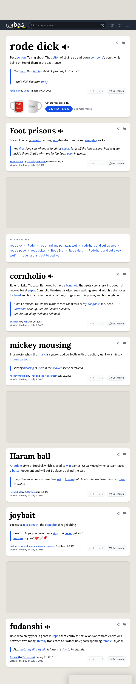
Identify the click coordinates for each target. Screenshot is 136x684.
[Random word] (102, 25)
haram (69, 479)
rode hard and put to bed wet (41, 255)
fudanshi (14, 657)
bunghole (72, 285)
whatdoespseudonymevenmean (38, 546)
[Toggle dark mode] (119, 25)
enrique (18, 538)
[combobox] (67, 25)
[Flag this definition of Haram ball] (124, 454)
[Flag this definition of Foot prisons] (124, 129)
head (17, 295)
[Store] (111, 25)
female (107, 641)
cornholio (15, 322)
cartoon (25, 359)
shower (57, 368)
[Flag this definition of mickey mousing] (124, 343)
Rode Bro (57, 250)
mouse (14, 359)
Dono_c (28, 91)
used (41, 368)
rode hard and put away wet (58, 245)
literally (41, 641)
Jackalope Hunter (36, 161)
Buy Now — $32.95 (59, 109)
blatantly (25, 649)
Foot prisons (16, 161)
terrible (17, 466)
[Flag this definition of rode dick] (123, 43)
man (23, 71)
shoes (65, 149)
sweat (36, 140)
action (55, 57)
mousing (28, 368)
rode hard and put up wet (99, 245)
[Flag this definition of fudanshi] (124, 624)
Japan (56, 636)
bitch (36, 71)
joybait (13, 546)
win (68, 466)
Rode (31, 245)
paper (31, 290)
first (21, 149)
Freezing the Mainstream (44, 376)
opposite (51, 525)
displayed (38, 649)
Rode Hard (76, 250)
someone (97, 57)
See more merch (83, 109)
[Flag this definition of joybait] (124, 513)
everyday (91, 140)
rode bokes (38, 250)
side (122, 479)
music (42, 354)
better (16, 470)
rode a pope (18, 250)
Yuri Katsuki (28, 657)
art (59, 479)
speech (33, 525)
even (70, 153)
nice (26, 525)
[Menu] (127, 25)
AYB (26, 322)
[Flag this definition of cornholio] (124, 274)
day (55, 533)
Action (21, 57)
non (55, 140)
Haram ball (15, 492)
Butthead (19, 309)
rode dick (15, 91)
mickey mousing (18, 376)
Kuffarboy (30, 492)
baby (44, 82)
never (68, 533)
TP (115, 304)
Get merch (116, 91)
